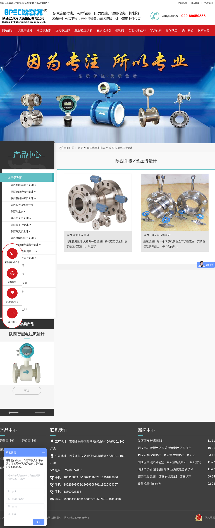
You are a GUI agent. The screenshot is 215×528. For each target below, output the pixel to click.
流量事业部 (25, 30)
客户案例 (156, 30)
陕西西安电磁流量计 (176, 441)
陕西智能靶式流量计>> (23, 257)
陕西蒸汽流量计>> (21, 231)
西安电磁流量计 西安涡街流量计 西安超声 (176, 448)
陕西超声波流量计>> (22, 204)
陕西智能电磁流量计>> (23, 185)
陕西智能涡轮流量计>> (23, 191)
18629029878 (12, 253)
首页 (80, 147)
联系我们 (208, 3)
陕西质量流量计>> (21, 218)
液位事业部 (44, 30)
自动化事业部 (137, 30)
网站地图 (182, 3)
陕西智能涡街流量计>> (23, 198)
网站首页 (8, 30)
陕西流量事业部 (96, 147)
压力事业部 (63, 30)
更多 (27, 390)
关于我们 (187, 30)
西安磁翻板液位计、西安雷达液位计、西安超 (176, 455)
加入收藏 (195, 3)
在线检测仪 (104, 30)
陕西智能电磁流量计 (27, 334)
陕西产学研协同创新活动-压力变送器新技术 (176, 469)
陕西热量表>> (18, 211)
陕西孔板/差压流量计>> (24, 251)
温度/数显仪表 (83, 30)
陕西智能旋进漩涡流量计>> (26, 244)
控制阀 (119, 30)
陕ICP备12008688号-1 (76, 517)
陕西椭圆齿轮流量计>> (23, 238)
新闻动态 (171, 30)
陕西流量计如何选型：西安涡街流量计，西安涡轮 (176, 462)
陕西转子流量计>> (21, 224)
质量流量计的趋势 (176, 484)
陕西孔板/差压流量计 (120, 147)
